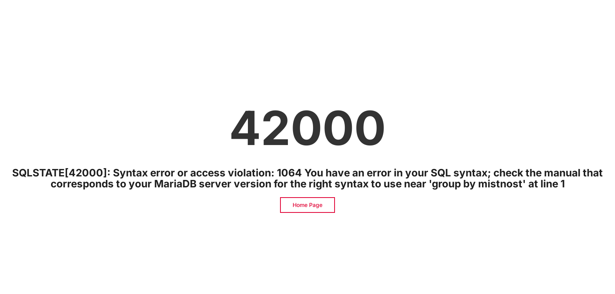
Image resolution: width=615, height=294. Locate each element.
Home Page (307, 204)
